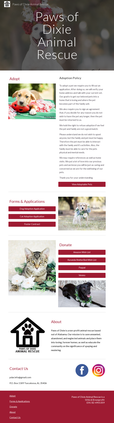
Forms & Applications (20, 401)
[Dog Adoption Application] (32, 208)
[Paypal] (81, 267)
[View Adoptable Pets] (81, 184)
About (13, 412)
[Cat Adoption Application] (32, 216)
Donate (13, 406)
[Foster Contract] (32, 224)
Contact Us (15, 417)
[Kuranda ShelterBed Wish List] (81, 260)
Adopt (13, 396)
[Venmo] (81, 275)
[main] (57, 35)
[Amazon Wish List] (81, 252)
